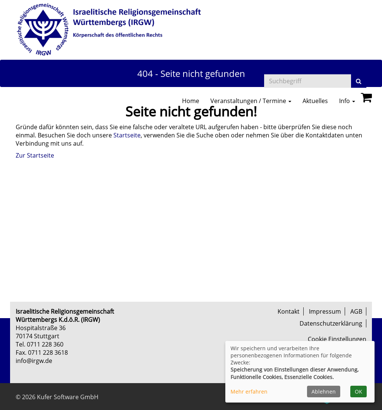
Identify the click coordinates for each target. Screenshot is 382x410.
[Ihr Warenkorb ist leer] (366, 99)
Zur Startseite (35, 155)
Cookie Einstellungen (337, 339)
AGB (356, 311)
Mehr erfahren (249, 391)
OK (358, 391)
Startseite (127, 135)
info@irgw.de (34, 361)
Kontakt (289, 311)
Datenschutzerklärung (331, 323)
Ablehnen (323, 391)
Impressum (325, 311)
